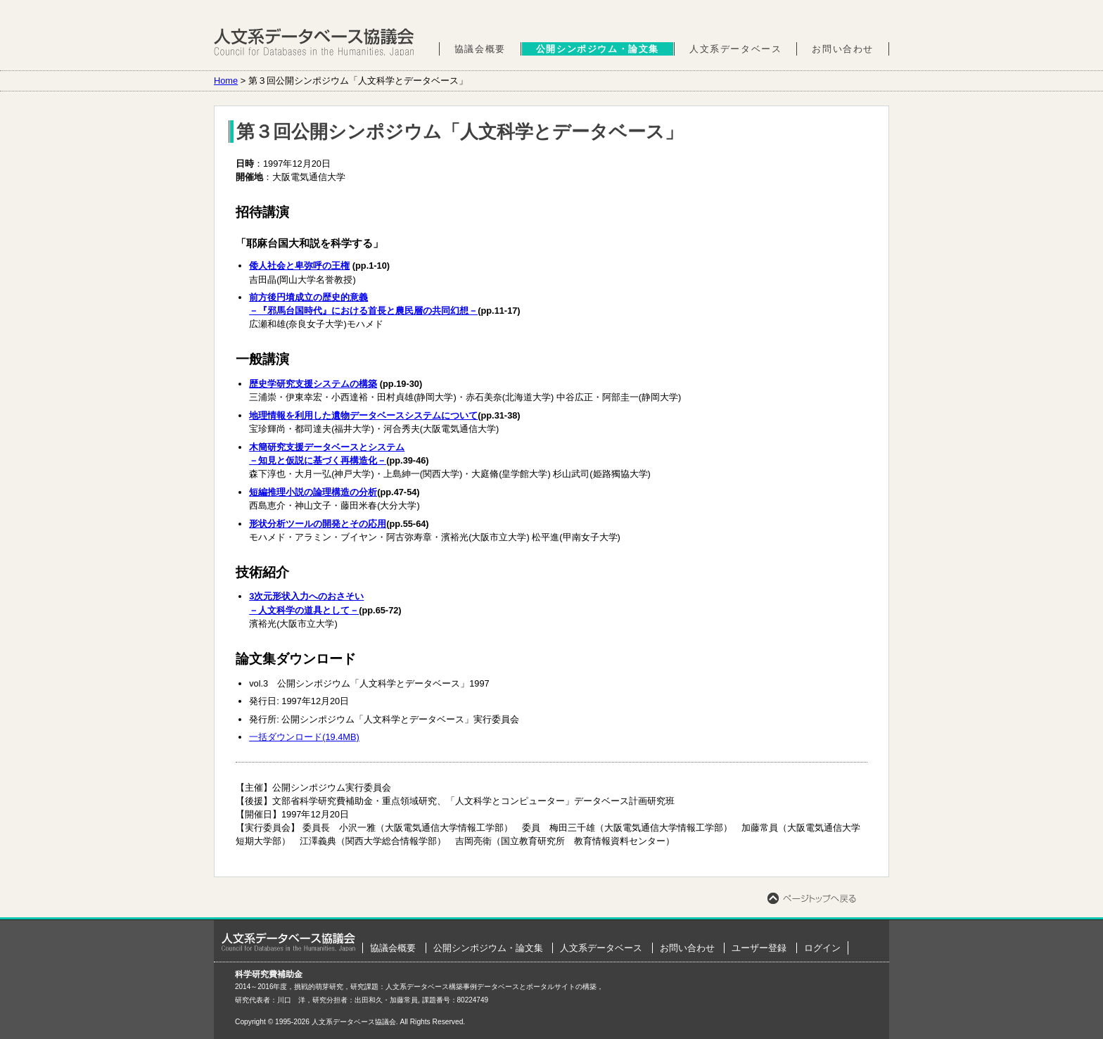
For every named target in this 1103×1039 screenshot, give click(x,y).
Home (226, 80)
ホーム (288, 942)
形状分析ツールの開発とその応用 (317, 523)
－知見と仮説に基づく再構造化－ (317, 460)
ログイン (822, 948)
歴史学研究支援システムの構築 (313, 383)
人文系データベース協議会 (314, 42)
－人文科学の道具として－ (304, 610)
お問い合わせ (843, 49)
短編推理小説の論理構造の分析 (313, 492)
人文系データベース (735, 49)
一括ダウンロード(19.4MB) (304, 737)
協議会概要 (480, 49)
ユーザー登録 (759, 948)
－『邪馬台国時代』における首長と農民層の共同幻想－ (363, 310)
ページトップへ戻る (812, 898)
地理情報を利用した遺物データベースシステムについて (363, 415)
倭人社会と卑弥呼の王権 (299, 265)
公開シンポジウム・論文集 (597, 49)
